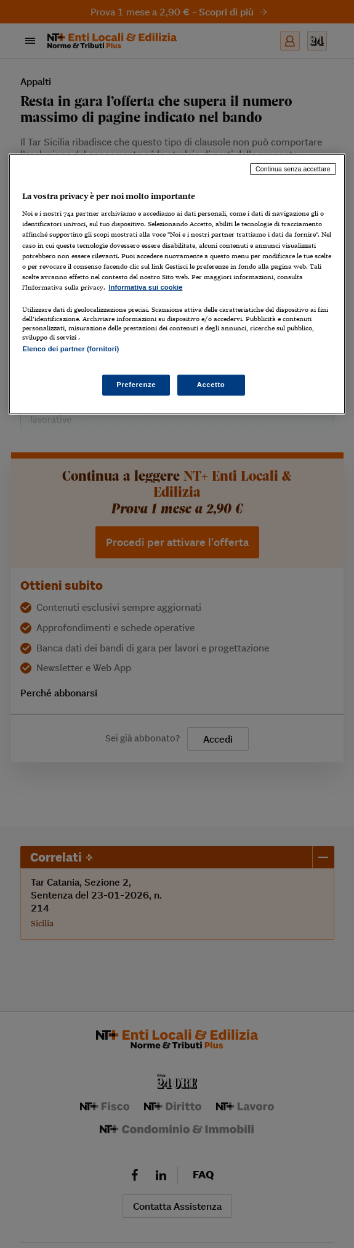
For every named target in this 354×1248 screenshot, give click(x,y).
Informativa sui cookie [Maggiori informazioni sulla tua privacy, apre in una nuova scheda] (145, 287)
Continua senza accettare (293, 169)
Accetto (211, 384)
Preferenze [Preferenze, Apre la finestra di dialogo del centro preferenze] (136, 384)
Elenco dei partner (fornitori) (70, 349)
